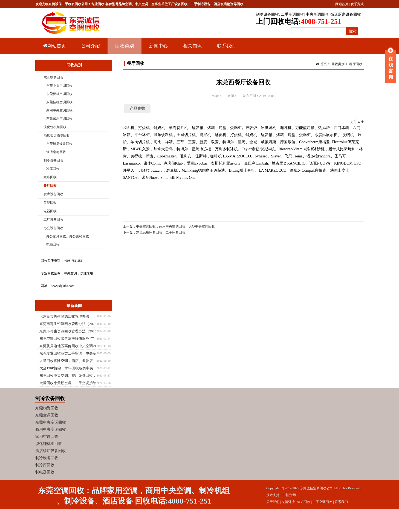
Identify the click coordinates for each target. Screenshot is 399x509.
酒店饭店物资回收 (57, 135)
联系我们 (226, 45)
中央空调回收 (317, 14)
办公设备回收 (53, 228)
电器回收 (50, 211)
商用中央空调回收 (59, 110)
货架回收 (50, 203)
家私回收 (50, 177)
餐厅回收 (355, 64)
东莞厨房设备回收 (59, 144)
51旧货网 (289, 495)
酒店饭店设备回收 (50, 451)
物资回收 (303, 502)
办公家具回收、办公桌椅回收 (67, 236)
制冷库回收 (44, 465)
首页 (323, 64)
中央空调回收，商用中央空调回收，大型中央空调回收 (175, 226)
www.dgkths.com (62, 286)
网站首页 (341, 4)
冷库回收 (52, 169)
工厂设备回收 (53, 220)
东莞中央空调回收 (59, 86)
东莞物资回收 (46, 408)
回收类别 (124, 48)
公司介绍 (90, 45)
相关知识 (191, 48)
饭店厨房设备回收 (345, 14)
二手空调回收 (292, 14)
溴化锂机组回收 (55, 127)
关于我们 (272, 502)
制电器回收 (44, 472)
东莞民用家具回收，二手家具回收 (160, 232)
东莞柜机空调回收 (59, 94)
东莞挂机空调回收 (59, 102)
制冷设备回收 (267, 14)
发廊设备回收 (53, 194)
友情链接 (288, 502)
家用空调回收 (46, 437)
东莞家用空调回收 (59, 118)
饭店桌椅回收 (56, 152)
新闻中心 (157, 48)
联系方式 (357, 4)
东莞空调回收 (53, 77)
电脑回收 (52, 244)
